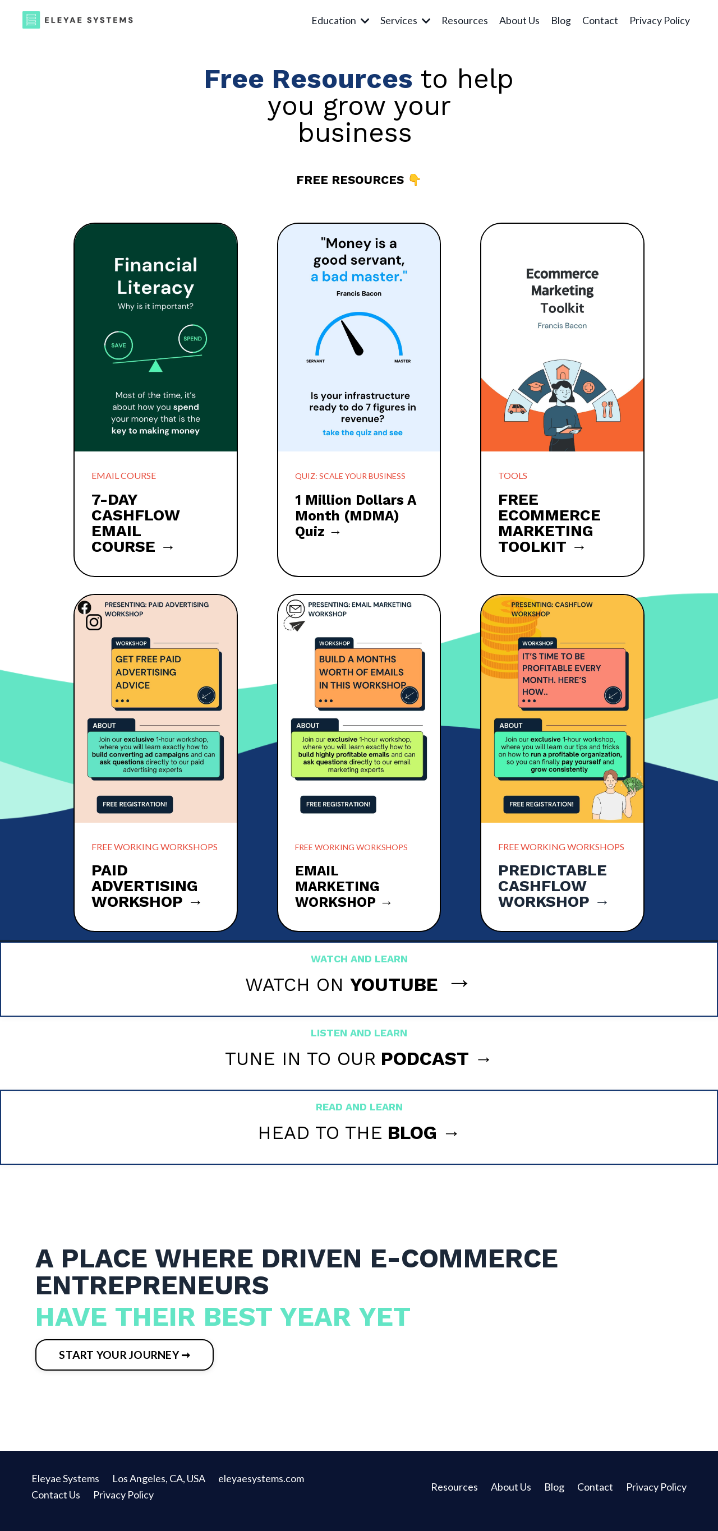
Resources (464, 20)
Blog (561, 20)
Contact (600, 20)
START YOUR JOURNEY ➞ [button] (128, 1361)
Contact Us (56, 1503)
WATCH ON (341, 984)
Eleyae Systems (65, 1487)
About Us (519, 20)
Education (339, 20)
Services (404, 20)
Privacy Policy (659, 20)
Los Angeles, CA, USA (159, 1487)
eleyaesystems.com (260, 1487)
